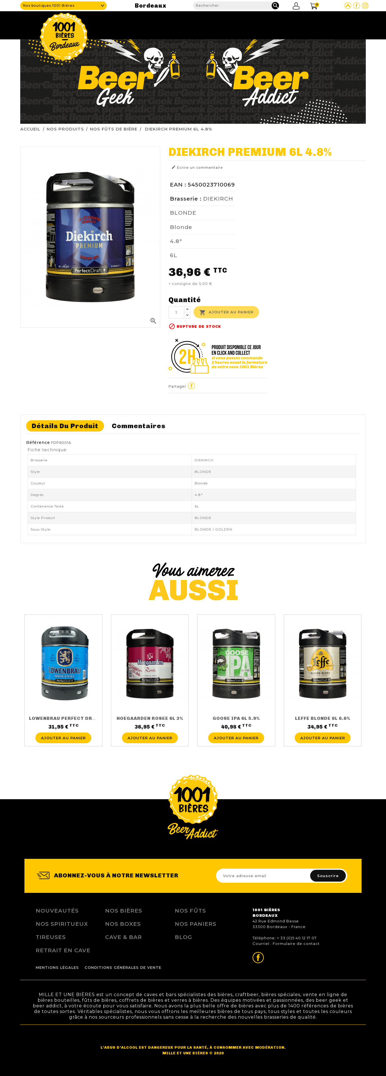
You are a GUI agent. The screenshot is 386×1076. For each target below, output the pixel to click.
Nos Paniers (195, 923)
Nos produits (217, 24)
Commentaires (138, 426)
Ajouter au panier (226, 312)
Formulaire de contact (296, 943)
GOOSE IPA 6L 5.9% (236, 718)
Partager (191, 385)
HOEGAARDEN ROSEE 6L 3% (150, 718)
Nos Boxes (123, 923)
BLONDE (183, 212)
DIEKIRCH (218, 198)
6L (173, 255)
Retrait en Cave (63, 950)
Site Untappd (347, 5)
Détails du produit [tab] (65, 426)
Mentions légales (57, 967)
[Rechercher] (236, 5)
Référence (38, 442)
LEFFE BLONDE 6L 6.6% (322, 718)
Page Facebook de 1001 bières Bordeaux (356, 5)
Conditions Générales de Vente (123, 967)
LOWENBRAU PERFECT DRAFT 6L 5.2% (75, 718)
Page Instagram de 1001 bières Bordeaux (365, 5)
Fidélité (283, 24)
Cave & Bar (178, 24)
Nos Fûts (190, 910)
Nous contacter (344, 24)
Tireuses (254, 24)
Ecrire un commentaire (197, 167)
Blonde (181, 227)
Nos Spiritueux (62, 923)
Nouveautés (57, 910)
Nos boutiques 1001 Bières (48, 5)
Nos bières (123, 910)
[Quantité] (176, 312)
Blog (308, 24)
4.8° (176, 241)
